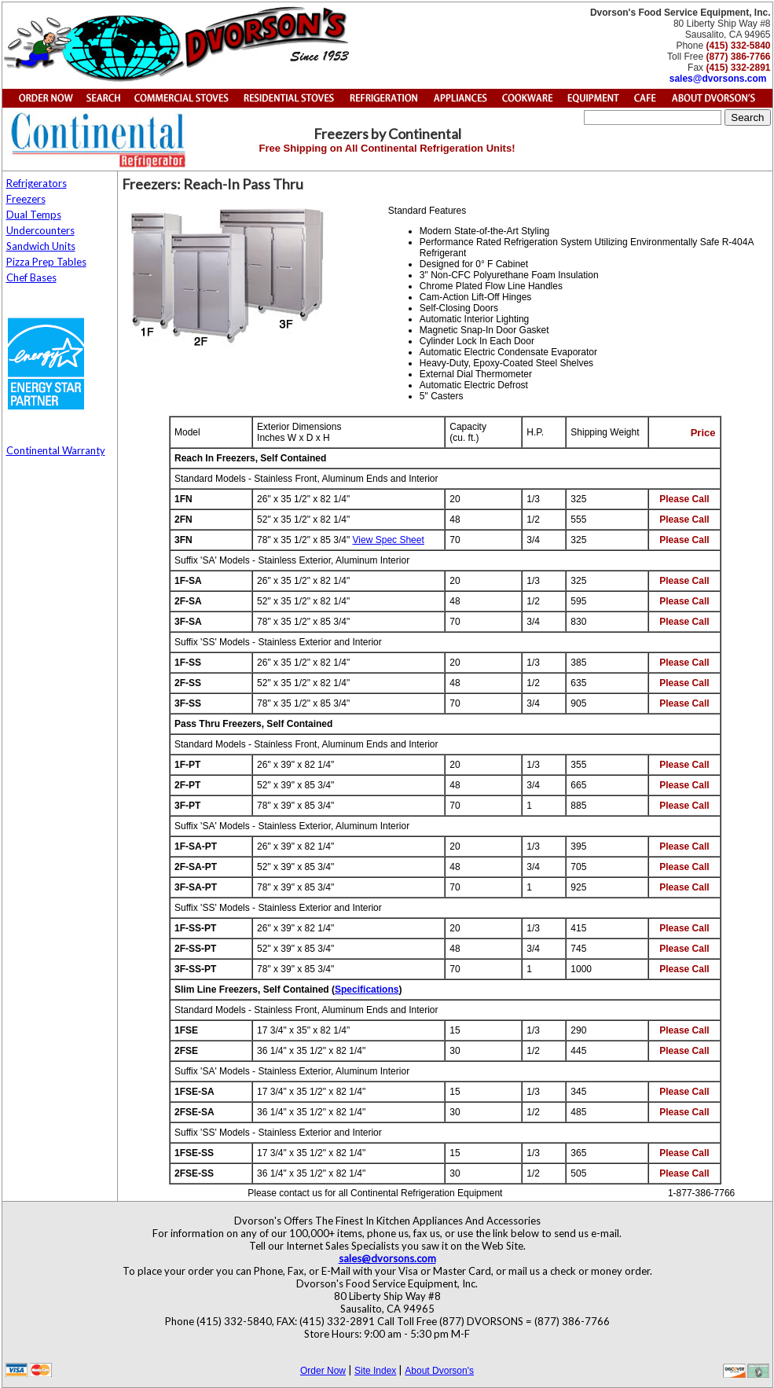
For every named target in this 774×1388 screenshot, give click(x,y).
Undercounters (40, 230)
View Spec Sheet (388, 539)
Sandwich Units (40, 246)
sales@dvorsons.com (718, 78)
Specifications (366, 989)
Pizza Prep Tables (46, 261)
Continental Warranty (55, 450)
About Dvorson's (439, 1370)
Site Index (375, 1370)
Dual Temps (33, 214)
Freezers (26, 199)
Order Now (323, 1370)
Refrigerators (36, 183)
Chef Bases (31, 277)
